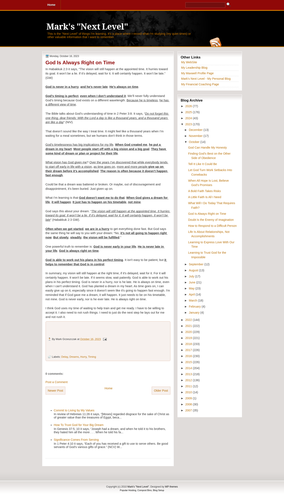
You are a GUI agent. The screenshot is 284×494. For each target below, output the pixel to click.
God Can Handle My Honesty (207, 147)
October (194, 142)
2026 (189, 106)
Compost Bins (144, 490)
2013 (189, 374)
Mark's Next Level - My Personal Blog (206, 78)
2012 (189, 380)
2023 (189, 124)
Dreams (74, 356)
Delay (64, 356)
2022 (189, 319)
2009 (189, 398)
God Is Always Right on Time (80, 62)
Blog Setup (158, 490)
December (196, 130)
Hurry (83, 356)
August (194, 270)
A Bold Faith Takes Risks (204, 191)
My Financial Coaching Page (200, 84)
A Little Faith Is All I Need (204, 197)
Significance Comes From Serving (76, 439)
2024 (189, 118)
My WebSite (189, 62)
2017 (189, 350)
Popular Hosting (128, 490)
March (193, 300)
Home (109, 388)
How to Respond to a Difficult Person (212, 225)
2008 (189, 404)
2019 (189, 338)
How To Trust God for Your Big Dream (79, 425)
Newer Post (55, 390)
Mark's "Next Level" (87, 27)
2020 (189, 332)
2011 (189, 386)
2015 (189, 362)
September (196, 264)
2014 (189, 368)
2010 (189, 392)
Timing (92, 356)
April (192, 294)
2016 (189, 356)
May (192, 288)
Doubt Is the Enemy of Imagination (211, 219)
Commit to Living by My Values (74, 410)
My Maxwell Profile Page (197, 73)
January (194, 312)
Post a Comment (57, 382)
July (192, 276)
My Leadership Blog (194, 67)
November (196, 136)
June (192, 282)
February (195, 306)
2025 (189, 112)
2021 (189, 326)
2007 (189, 410)
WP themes (171, 486)
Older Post (161, 390)
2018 (189, 344)
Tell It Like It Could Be (202, 164)
